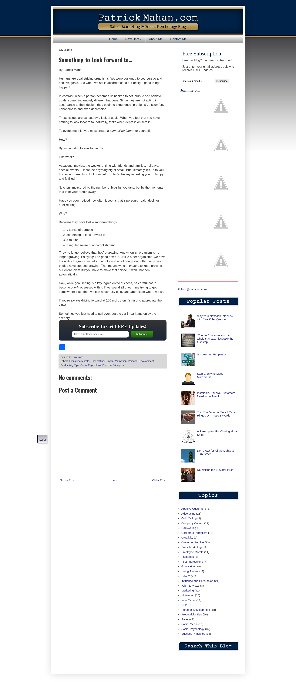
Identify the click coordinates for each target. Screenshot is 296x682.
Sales (185, 619)
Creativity (187, 537)
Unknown (78, 357)
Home (113, 39)
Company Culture (192, 523)
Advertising (188, 513)
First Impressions (192, 561)
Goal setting (97, 361)
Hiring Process (190, 571)
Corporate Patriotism (194, 532)
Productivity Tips (69, 365)
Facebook (187, 556)
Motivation (121, 361)
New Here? (133, 39)
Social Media (189, 624)
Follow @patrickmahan (192, 289)
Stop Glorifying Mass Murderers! (210, 375)
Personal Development (141, 361)
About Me (156, 39)
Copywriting (188, 527)
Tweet (42, 439)
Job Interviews (190, 585)
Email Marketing (191, 547)
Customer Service (192, 542)
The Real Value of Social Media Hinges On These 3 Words (217, 413)
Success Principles (113, 365)
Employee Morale (79, 361)
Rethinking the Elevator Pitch (215, 469)
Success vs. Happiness (211, 354)
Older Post (159, 480)
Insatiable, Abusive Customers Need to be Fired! (216, 394)
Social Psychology (90, 365)
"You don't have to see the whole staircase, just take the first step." (215, 339)
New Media (188, 600)
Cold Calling (189, 518)
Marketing (187, 590)
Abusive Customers (193, 508)
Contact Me (178, 39)
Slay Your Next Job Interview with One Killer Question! (215, 317)
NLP (184, 604)
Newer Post (67, 480)
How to (109, 361)
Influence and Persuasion (197, 580)
